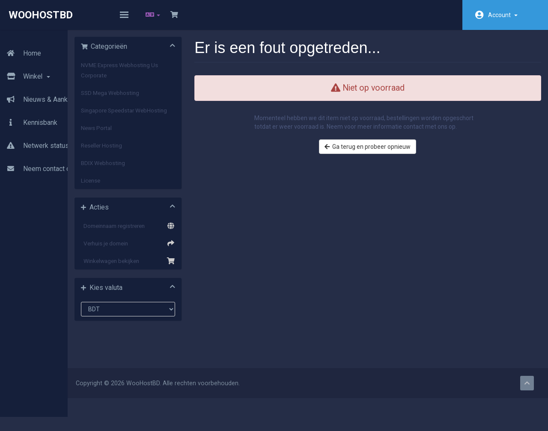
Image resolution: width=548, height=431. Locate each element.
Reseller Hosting (146, 161)
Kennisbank (29, 115)
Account (503, 15)
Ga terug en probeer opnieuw (381, 161)
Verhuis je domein (167, 259)
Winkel (25, 69)
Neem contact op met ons (50, 161)
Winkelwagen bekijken (167, 277)
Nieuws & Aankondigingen (50, 92)
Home (20, 45)
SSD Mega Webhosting (155, 98)
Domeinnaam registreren (167, 242)
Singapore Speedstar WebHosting (152, 121)
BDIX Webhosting (148, 179)
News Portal (141, 144)
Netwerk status (34, 138)
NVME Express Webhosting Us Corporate (164, 76)
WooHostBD (41, 15)
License (136, 196)
